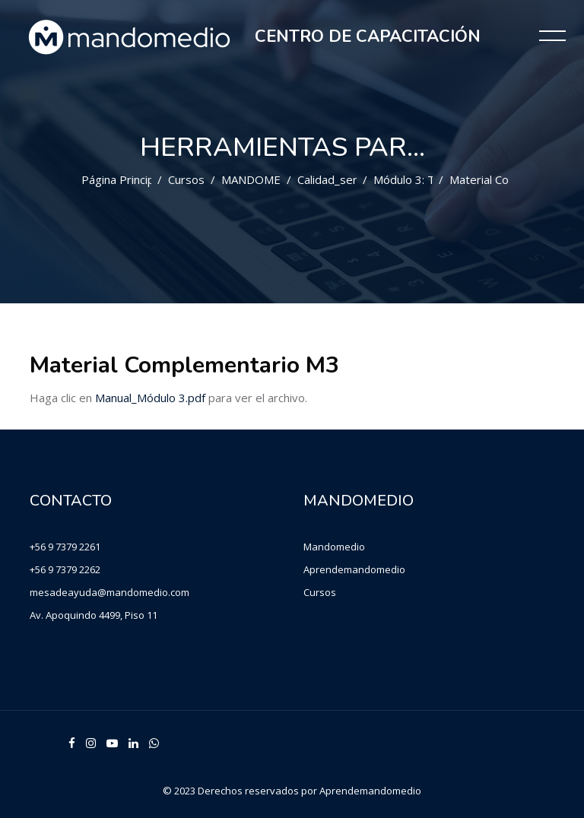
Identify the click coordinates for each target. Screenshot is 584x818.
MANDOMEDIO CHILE (279, 179)
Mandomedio (334, 546)
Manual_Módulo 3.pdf (150, 397)
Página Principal (122, 179)
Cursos (186, 179)
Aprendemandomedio (354, 569)
